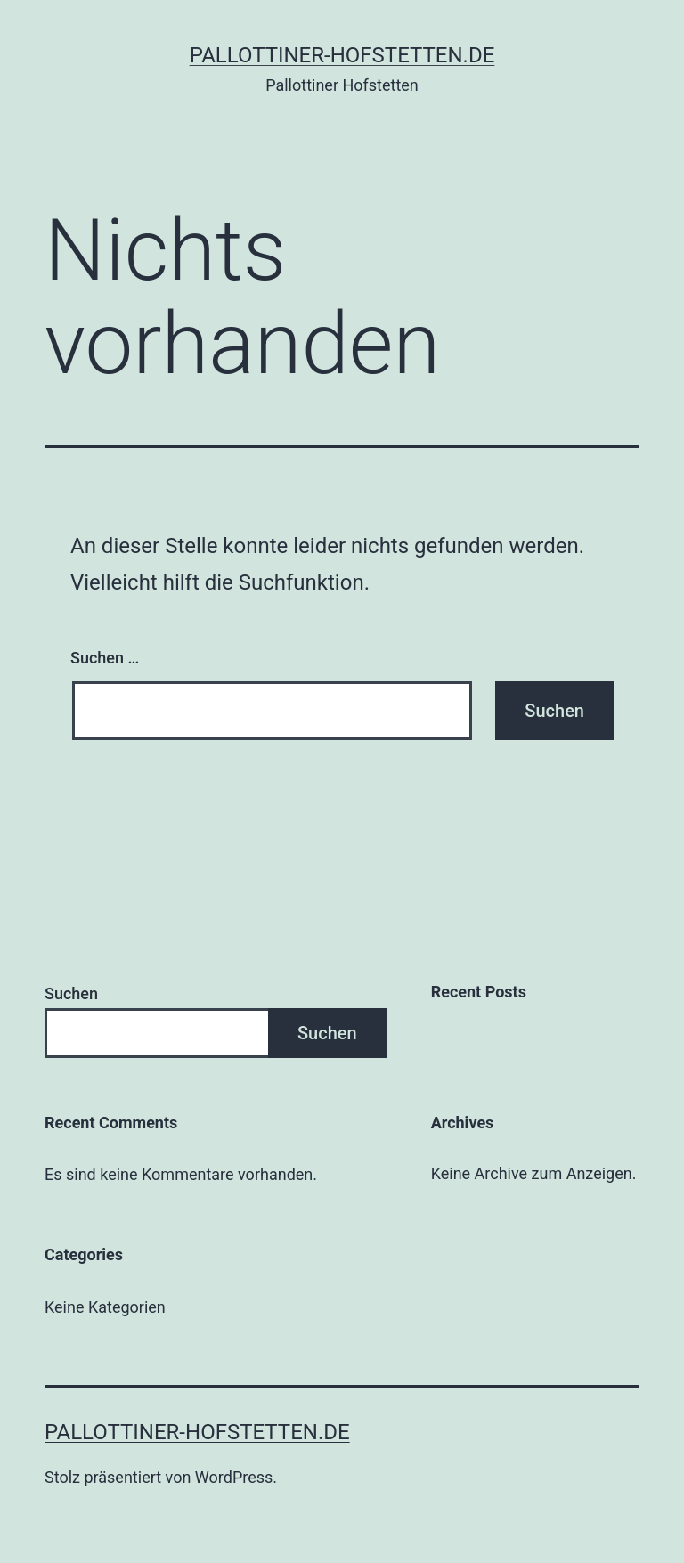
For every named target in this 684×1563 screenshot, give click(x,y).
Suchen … (104, 657)
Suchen (71, 993)
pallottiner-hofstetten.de (342, 55)
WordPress (234, 1477)
